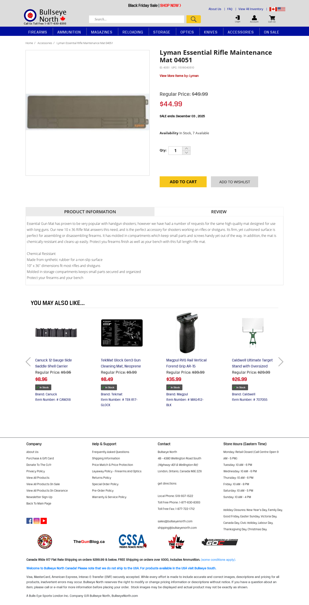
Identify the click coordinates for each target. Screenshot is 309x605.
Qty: (163, 150)
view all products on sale (43, 484)
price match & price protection (112, 464)
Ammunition (69, 32)
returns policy (101, 477)
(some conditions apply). (218, 560)
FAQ (231, 9)
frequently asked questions (110, 452)
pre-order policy (103, 490)
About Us (217, 9)
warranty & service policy (109, 497)
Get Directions (167, 483)
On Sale (271, 32)
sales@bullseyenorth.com (175, 521)
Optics (187, 32)
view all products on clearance (47, 490)
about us (32, 452)
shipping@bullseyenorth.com (177, 527)
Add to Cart (183, 182)
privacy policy (35, 471)
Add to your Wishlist (234, 182)
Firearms (37, 32)
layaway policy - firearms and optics (116, 471)
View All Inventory (252, 9)
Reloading (133, 32)
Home (29, 43)
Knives (211, 32)
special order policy (105, 484)
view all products (37, 477)
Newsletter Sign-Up (39, 497)
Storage (161, 32)
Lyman (193, 76)
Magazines (101, 32)
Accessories (45, 43)
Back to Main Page (38, 503)
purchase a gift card (40, 458)
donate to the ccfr (39, 464)
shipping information (106, 458)
